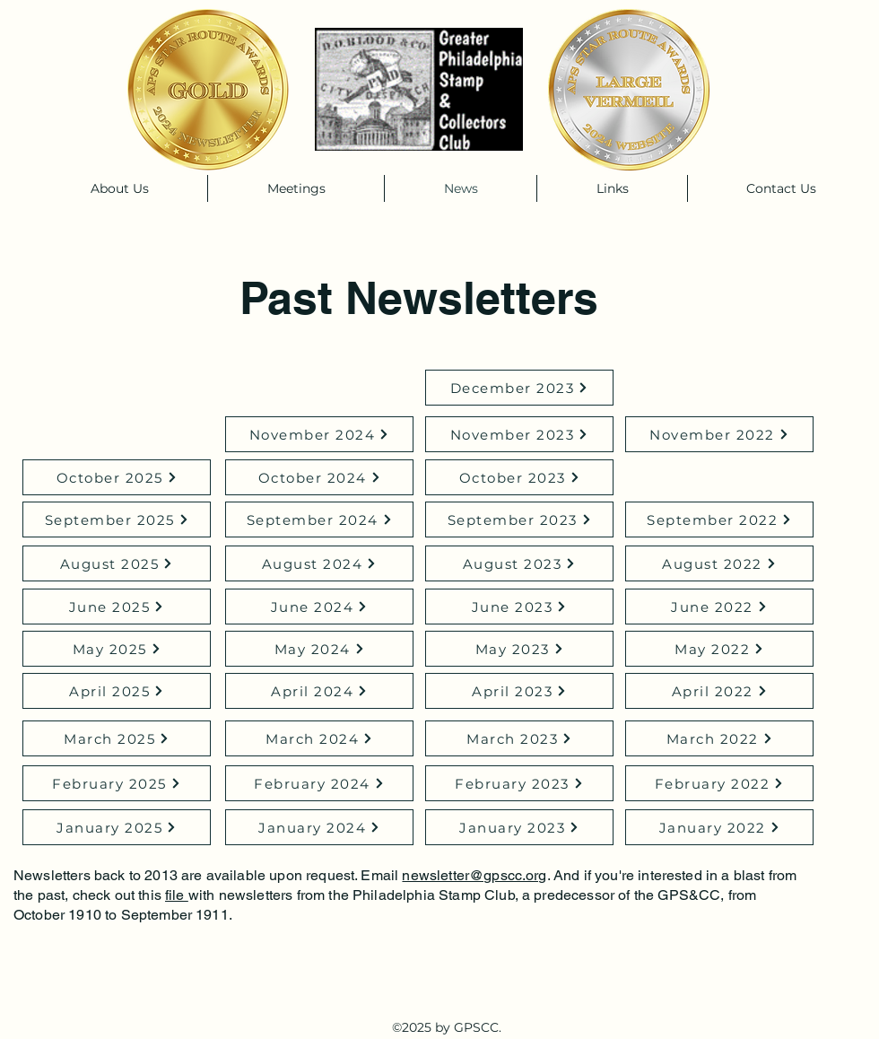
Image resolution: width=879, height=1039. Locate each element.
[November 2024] (319, 434)
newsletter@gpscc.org (474, 875)
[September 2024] (319, 519)
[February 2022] (719, 783)
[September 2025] (116, 519)
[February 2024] (319, 783)
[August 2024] (319, 563)
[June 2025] (116, 606)
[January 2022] (719, 827)
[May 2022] (719, 649)
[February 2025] (116, 783)
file (176, 895)
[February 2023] (519, 783)
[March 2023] (519, 738)
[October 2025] (116, 477)
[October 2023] (519, 477)
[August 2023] (519, 563)
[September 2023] (519, 519)
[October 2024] (319, 477)
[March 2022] (719, 738)
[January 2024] (319, 827)
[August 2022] (719, 563)
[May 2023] (519, 649)
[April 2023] (519, 691)
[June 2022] (719, 606)
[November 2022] (719, 434)
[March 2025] (116, 738)
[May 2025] (116, 649)
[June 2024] (319, 606)
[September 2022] (719, 519)
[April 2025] (116, 691)
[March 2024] (319, 738)
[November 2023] (519, 434)
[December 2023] (519, 388)
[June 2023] (519, 606)
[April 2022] (719, 691)
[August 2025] (116, 563)
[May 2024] (319, 649)
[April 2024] (319, 691)
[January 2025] (116, 827)
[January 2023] (519, 827)
